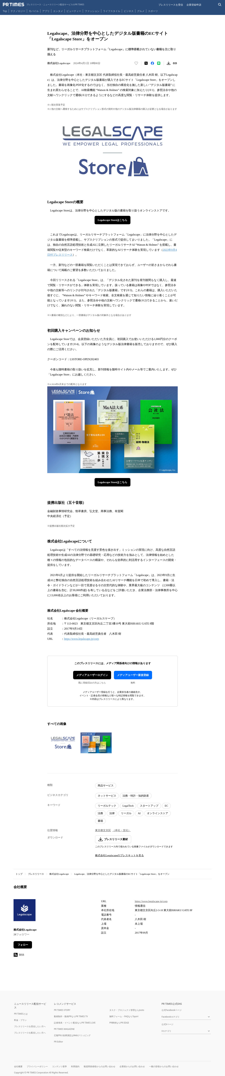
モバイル (34, 11)
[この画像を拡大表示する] (63, 742)
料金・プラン (20, 1020)
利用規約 (75, 1066)
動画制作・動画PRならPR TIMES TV (71, 1016)
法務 (100, 813)
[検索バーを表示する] (219, 4)
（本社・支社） (121, 830)
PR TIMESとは (21, 1013)
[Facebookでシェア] (152, 63)
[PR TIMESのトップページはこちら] (43, 4)
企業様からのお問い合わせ (132, 1066)
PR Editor (58, 1041)
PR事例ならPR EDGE (119, 1022)
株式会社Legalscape (59, 874)
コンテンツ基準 (59, 1066)
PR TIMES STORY (62, 1010)
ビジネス (129, 11)
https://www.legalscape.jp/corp (81, 638)
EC (166, 805)
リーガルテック (107, 805)
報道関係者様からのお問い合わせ (99, 1066)
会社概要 (18, 1066)
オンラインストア (157, 813)
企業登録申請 (194, 4)
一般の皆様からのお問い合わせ (164, 1066)
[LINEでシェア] (159, 63)
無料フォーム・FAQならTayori (123, 1016)
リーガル (126, 813)
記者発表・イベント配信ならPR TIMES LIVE (74, 1022)
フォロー (23, 944)
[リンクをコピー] (175, 63)
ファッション (92, 11)
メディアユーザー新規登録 (133, 675)
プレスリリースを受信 (170, 4)
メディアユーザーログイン (92, 675)
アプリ (46, 11)
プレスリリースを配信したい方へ (30, 1032)
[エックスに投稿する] (146, 63)
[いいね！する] (136, 63)
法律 (112, 813)
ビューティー (73, 11)
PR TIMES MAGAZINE (64, 1029)
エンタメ (58, 11)
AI (139, 813)
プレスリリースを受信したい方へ (30, 1026)
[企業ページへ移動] (25, 911)
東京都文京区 (103, 830)
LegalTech (128, 805)
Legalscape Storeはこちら (112, 220)
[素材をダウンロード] (168, 63)
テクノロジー (18, 11)
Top (5, 11)
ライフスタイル (111, 11)
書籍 (100, 820)
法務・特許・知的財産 (136, 795)
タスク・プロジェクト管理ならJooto (126, 1010)
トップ (19, 874)
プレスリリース (36, 874)
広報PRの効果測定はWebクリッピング (72, 1035)
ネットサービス (107, 795)
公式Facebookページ (172, 1010)
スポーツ (153, 11)
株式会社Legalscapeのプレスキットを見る (119, 855)
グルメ (140, 11)
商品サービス (106, 785)
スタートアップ (149, 805)
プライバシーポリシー (37, 1066)
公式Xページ (167, 1024)
